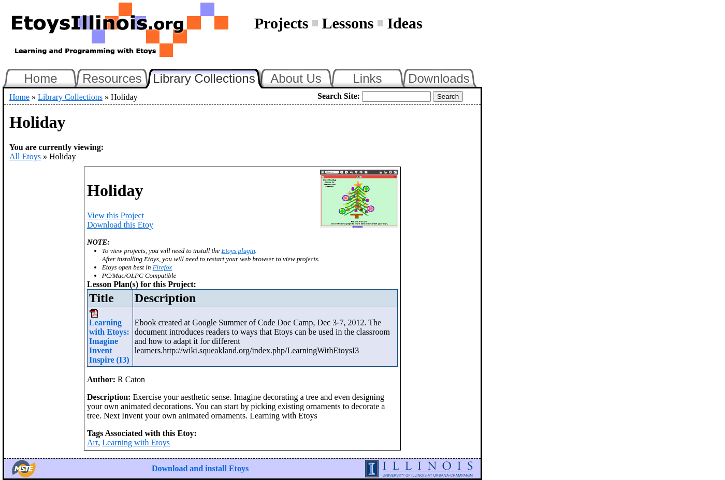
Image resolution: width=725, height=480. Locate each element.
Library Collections (208, 77)
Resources (112, 78)
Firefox (162, 267)
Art (92, 442)
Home (40, 78)
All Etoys (25, 156)
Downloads (439, 78)
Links (367, 78)
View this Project (115, 215)
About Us (296, 78)
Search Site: (338, 96)
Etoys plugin (238, 250)
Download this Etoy (120, 224)
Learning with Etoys (136, 442)
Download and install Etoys (200, 468)
